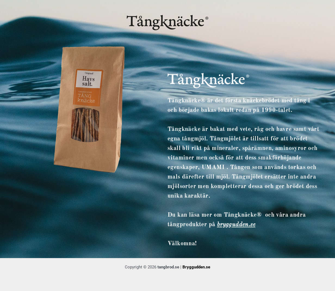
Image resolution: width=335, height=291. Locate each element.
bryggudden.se (236, 225)
